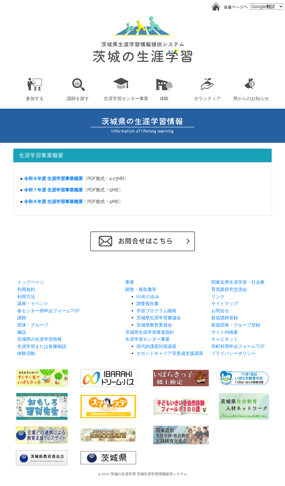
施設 (21, 332)
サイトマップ (224, 303)
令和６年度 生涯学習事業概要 (53, 201)
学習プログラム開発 (156, 310)
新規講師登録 (224, 317)
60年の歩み (147, 296)
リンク (218, 296)
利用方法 (26, 296)
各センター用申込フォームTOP (48, 310)
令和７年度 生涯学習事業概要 (53, 190)
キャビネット (224, 339)
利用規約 (26, 289)
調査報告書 (147, 303)
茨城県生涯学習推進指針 (149, 332)
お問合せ (220, 310)
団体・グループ (32, 325)
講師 (21, 317)
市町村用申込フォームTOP (237, 346)
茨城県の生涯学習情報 (39, 339)
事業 (129, 282)
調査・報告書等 (140, 289)
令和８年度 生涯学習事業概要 (53, 178)
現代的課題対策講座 (156, 346)
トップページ (30, 282)
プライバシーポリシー (233, 353)
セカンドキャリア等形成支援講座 (169, 353)
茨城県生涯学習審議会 (158, 317)
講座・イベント (32, 303)
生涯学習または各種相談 (41, 346)
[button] (34, 88)
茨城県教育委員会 (154, 325)
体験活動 (26, 353)
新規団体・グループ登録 (235, 325)
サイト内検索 (224, 332)
